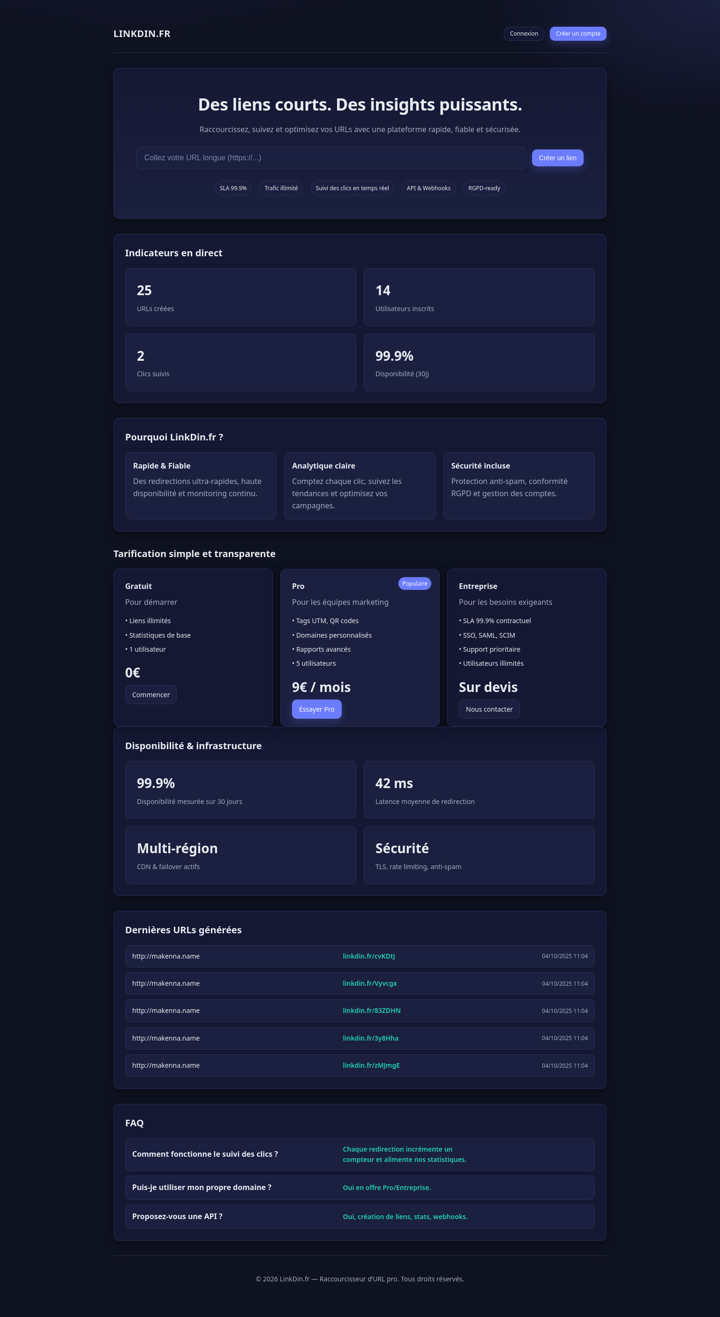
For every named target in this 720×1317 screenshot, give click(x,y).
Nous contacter (489, 709)
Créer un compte (578, 33)
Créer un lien (558, 158)
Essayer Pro (317, 709)
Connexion (524, 33)
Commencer (151, 694)
